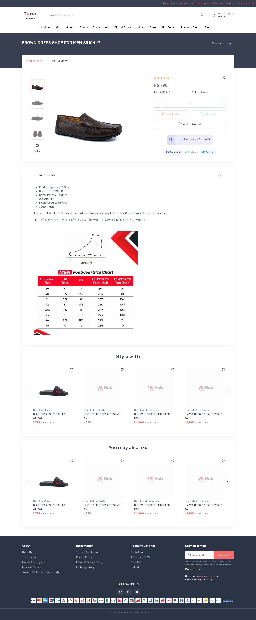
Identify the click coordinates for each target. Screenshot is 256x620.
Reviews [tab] (59, 61)
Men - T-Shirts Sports (94, 410)
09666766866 (202, 576)
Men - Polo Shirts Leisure (146, 410)
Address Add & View (142, 557)
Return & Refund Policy (89, 562)
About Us (27, 552)
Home (45, 27)
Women (70, 27)
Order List (136, 562)
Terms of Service (31, 567)
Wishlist (135, 567)
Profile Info (137, 552)
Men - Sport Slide (41, 410)
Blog (208, 27)
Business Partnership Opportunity (40, 572)
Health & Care (147, 27)
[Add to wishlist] (225, 78)
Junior (84, 27)
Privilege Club (189, 27)
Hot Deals (168, 27)
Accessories (100, 27)
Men (58, 27)
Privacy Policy (84, 557)
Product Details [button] (44, 175)
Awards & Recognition (34, 562)
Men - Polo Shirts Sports (197, 410)
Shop (228, 43)
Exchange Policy (85, 567)
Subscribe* (223, 555)
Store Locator (29, 557)
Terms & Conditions (87, 552)
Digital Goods (123, 27)
